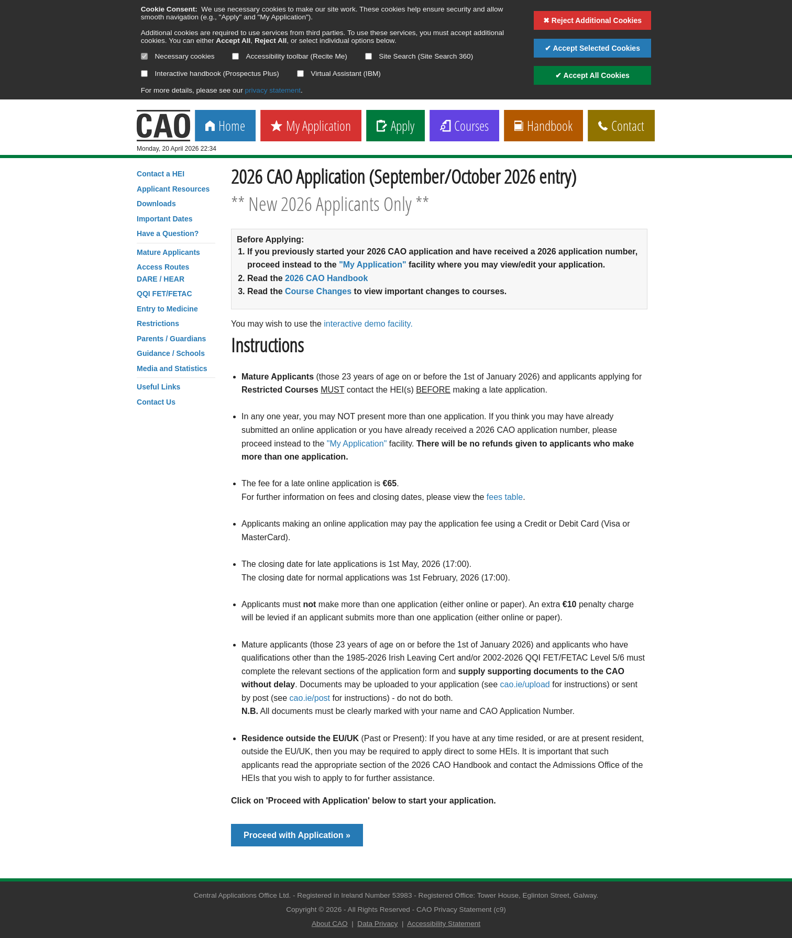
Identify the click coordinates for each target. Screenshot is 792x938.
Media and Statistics (172, 368)
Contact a (160, 174)
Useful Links (158, 387)
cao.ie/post (310, 698)
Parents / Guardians (171, 338)
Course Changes (318, 291)
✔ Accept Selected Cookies (592, 48)
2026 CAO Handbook (326, 278)
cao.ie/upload (525, 684)
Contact (621, 126)
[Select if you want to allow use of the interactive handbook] (144, 73)
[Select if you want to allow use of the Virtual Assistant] (300, 73)
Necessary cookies (178, 56)
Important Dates (165, 219)
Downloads (156, 203)
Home (225, 126)
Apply (395, 126)
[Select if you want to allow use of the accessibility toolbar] (235, 56)
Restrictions (158, 323)
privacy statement (273, 90)
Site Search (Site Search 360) (419, 56)
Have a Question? (168, 233)
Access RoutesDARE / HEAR (163, 273)
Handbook (543, 126)
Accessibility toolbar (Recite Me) (289, 56)
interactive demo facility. (368, 323)
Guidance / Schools (171, 353)
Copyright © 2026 (314, 909)
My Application (311, 126)
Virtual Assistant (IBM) (339, 73)
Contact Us (156, 402)
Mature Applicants (168, 252)
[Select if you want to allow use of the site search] (368, 56)
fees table (505, 497)
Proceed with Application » (297, 835)
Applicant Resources (173, 189)
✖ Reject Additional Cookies (592, 20)
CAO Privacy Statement (454, 909)
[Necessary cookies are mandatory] (144, 56)
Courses (464, 126)
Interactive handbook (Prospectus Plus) (210, 73)
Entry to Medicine (167, 309)
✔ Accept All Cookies (592, 75)
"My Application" (372, 264)
